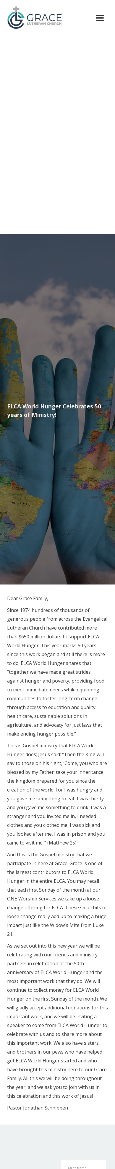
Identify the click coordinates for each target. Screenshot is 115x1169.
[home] (32, 17)
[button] (99, 18)
